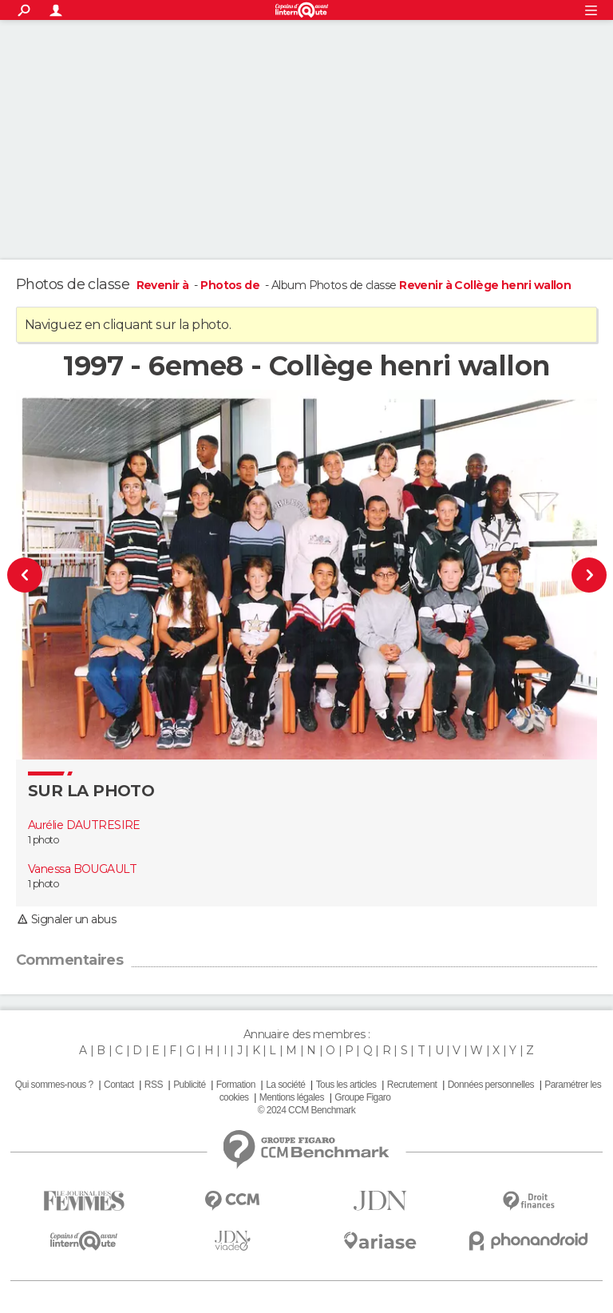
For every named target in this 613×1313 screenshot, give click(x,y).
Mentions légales (291, 1097)
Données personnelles (491, 1084)
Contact (118, 1084)
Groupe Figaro (362, 1097)
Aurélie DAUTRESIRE (84, 825)
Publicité (189, 1084)
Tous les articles (346, 1084)
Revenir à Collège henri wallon (485, 285)
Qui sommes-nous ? (54, 1084)
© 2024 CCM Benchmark (306, 1110)
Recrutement (412, 1084)
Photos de (231, 285)
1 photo (43, 840)
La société (285, 1084)
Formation (235, 1084)
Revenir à (164, 285)
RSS (153, 1084)
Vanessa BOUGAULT (82, 869)
